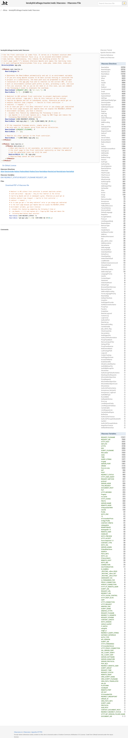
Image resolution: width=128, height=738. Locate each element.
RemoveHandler (113, 199)
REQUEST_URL (113, 591)
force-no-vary (113, 468)
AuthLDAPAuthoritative (113, 388)
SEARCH (113, 551)
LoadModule (113, 261)
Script (113, 91)
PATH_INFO (113, 554)
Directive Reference (106, 55)
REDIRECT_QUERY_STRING (113, 633)
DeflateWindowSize (113, 428)
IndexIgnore (113, 151)
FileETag (113, 113)
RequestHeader (113, 131)
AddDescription (113, 243)
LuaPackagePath (113, 351)
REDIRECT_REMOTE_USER (113, 666)
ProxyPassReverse (113, 346)
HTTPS (113, 446)
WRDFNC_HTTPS (113, 611)
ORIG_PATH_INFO (113, 701)
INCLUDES (113, 453)
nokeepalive (113, 525)
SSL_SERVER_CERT (113, 650)
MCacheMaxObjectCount (113, 384)
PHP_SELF (113, 664)
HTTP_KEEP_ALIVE (113, 598)
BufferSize (113, 414)
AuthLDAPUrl (113, 320)
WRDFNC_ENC (113, 606)
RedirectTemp (34, 171)
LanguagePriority (113, 274)
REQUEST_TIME (113, 670)
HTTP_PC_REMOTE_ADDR (113, 587)
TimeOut (113, 228)
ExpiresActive (113, 94)
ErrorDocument (113, 89)
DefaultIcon (113, 254)
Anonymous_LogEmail (113, 392)
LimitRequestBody (113, 221)
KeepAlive (113, 214)
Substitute (113, 280)
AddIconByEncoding (113, 291)
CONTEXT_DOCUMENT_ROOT (113, 710)
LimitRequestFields (113, 403)
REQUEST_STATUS (113, 672)
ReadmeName (113, 223)
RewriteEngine (61, 171)
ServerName (113, 245)
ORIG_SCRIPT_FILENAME (113, 679)
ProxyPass (113, 307)
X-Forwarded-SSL (113, 694)
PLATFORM (113, 685)
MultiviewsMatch (113, 348)
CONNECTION (113, 565)
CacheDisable (113, 326)
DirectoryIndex (9, 171)
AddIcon (113, 234)
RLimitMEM (113, 397)
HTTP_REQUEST (113, 604)
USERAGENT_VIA (113, 578)
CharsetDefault (113, 265)
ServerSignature (113, 166)
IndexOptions (113, 203)
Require (113, 111)
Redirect (17, 171)
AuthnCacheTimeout (113, 417)
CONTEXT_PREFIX (113, 523)
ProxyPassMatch (113, 340)
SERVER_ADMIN (113, 547)
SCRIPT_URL (113, 589)
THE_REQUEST (113, 486)
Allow (5, 10)
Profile (113, 512)
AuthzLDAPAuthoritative (113, 337)
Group (113, 195)
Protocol (113, 219)
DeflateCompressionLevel (113, 263)
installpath (113, 688)
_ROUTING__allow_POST (113, 576)
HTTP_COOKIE (113, 499)
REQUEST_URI (41, 177)
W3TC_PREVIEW (113, 536)
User (113, 124)
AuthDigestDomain (113, 357)
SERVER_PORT (113, 464)
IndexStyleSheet (113, 252)
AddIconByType (113, 272)
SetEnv (113, 146)
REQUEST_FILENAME (27, 177)
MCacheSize (113, 386)
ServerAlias (113, 370)
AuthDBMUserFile (113, 366)
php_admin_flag (113, 329)
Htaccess (27, 732)
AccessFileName (113, 359)
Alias (113, 190)
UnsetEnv (113, 300)
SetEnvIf (113, 133)
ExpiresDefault (113, 96)
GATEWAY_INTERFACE (113, 635)
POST (113, 472)
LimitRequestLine (113, 410)
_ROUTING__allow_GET (113, 573)
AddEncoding (113, 122)
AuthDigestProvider (113, 302)
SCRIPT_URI (113, 642)
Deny (113, 80)
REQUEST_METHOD (113, 479)
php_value (113, 109)
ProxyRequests (113, 379)
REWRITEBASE (113, 527)
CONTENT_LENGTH (113, 620)
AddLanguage (113, 247)
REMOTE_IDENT (113, 675)
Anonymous (113, 201)
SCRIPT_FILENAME (113, 450)
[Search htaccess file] (110, 3)
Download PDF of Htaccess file (17, 185)
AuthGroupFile (113, 181)
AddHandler (113, 153)
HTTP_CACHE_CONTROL (113, 595)
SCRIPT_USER (113, 703)
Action (113, 192)
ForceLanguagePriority (113, 294)
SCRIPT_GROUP (113, 668)
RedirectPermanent (113, 236)
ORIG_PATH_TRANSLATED (113, 681)
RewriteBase (43, 171)
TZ (113, 516)
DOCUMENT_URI (112, 716)
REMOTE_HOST (113, 560)
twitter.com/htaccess (107, 57)
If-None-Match (113, 558)
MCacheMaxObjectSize (113, 381)
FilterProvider (113, 173)
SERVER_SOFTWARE (113, 657)
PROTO (113, 501)
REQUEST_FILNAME (113, 613)
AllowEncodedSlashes (113, 364)
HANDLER (113, 534)
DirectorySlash (113, 210)
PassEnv (113, 309)
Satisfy (113, 135)
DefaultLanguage (113, 212)
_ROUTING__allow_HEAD (113, 571)
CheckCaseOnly (113, 331)
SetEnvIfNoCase (113, 118)
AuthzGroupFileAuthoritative (113, 373)
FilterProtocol (113, 175)
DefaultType (113, 285)
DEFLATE (113, 444)
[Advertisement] (64, 29)
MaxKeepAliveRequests (113, 375)
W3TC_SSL (113, 545)
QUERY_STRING (113, 459)
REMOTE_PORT (113, 690)
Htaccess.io (18, 732)
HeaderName (113, 230)
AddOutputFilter (113, 186)
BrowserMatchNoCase (113, 287)
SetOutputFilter (113, 127)
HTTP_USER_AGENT (113, 477)
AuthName (113, 155)
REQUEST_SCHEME (113, 617)
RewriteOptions (113, 168)
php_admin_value (113, 241)
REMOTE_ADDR (113, 505)
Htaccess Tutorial (106, 50)
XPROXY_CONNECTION (113, 584)
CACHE (113, 510)
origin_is (113, 631)
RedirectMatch (25, 171)
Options (113, 76)
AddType (113, 98)
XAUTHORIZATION (113, 567)
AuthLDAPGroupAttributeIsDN (113, 419)
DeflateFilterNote (113, 298)
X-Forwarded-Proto (113, 519)
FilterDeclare (113, 177)
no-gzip (113, 461)
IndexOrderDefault (113, 258)
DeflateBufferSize (113, 399)
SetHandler (113, 188)
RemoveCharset (113, 289)
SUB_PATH (113, 707)
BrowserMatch (113, 140)
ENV (2, 177)
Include (113, 120)
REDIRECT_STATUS (11, 177)
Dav (113, 239)
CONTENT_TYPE (113, 543)
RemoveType (113, 225)
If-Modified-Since (113, 549)
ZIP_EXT (113, 692)
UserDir (113, 276)
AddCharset (113, 129)
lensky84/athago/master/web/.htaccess (24, 10)
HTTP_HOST (113, 442)
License (13, 165)
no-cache (113, 497)
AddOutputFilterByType (113, 100)
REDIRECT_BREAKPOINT (113, 696)
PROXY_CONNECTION (113, 582)
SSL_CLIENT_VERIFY (113, 653)
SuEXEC (113, 421)
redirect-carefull (113, 624)
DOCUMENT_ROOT (113, 488)
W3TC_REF (113, 562)
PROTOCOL (113, 705)
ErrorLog (113, 401)
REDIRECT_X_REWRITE (113, 615)
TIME (113, 457)
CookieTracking (113, 355)
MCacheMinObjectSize (113, 377)
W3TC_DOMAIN (113, 622)
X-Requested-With (113, 508)
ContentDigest (113, 278)
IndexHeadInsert (113, 283)
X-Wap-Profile (113, 521)
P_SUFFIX (113, 626)
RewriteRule (70, 171)
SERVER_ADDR (113, 483)
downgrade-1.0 (113, 529)
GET (113, 470)
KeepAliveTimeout (113, 425)
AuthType (113, 162)
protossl (113, 481)
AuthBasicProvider (113, 232)
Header (113, 83)
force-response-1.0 (113, 540)
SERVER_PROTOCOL (113, 661)
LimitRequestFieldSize (113, 406)
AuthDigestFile (113, 335)
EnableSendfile (113, 362)
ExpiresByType (113, 105)
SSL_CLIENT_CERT (113, 655)
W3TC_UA (113, 556)
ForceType (113, 184)
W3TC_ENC (113, 514)
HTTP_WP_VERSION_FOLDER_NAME (113, 714)
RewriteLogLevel (113, 313)
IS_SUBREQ (113, 569)
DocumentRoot (113, 250)
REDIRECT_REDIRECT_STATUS (113, 712)
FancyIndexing (113, 208)
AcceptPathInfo (113, 217)
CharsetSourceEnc (113, 269)
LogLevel (113, 353)
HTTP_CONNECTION (113, 602)
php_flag (113, 116)
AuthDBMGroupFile (113, 368)
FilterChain (113, 171)
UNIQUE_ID (113, 699)
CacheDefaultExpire (113, 412)
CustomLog (113, 316)
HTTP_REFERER (113, 492)
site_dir (113, 683)
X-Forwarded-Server (113, 646)
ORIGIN (113, 466)
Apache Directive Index (107, 52)
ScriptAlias (113, 311)
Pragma (113, 494)
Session (113, 160)
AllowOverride (113, 179)
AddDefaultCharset (113, 107)
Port (113, 144)
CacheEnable (113, 408)
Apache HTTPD (37, 732)
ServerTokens (113, 138)
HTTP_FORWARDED (113, 644)
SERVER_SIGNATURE (113, 659)
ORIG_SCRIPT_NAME (113, 677)
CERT (113, 600)
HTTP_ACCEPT (113, 538)
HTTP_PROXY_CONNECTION (113, 648)
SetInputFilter (113, 344)
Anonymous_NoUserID (113, 390)
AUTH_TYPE (113, 637)
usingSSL (113, 628)
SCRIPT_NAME (113, 609)
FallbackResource (113, 206)
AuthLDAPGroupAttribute (113, 423)
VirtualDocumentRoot (113, 149)
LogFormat (113, 318)
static (113, 455)
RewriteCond (52, 171)
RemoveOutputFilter (113, 342)
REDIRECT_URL (113, 593)
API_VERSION (113, 639)
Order (113, 85)
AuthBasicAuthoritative (113, 305)
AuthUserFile (113, 164)
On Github (6, 165)
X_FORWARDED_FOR (113, 580)
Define (113, 197)
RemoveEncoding (113, 324)
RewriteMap (113, 296)
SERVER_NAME (113, 503)
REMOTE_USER (113, 532)
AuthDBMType (113, 395)
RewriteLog (113, 322)
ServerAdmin (113, 333)
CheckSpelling (113, 256)
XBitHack (113, 267)
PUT (113, 490)
